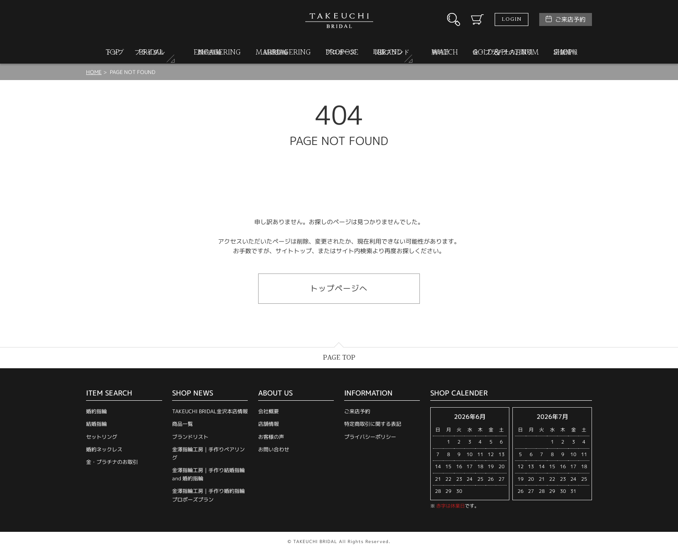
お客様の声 (271, 437)
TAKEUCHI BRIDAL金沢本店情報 (210, 411)
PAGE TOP (339, 357)
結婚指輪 (96, 424)
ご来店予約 (570, 19)
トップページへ (339, 288)
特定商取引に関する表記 (372, 424)
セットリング (101, 437)
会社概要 (268, 411)
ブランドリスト (190, 437)
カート (477, 19)
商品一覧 (182, 424)
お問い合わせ (273, 449)
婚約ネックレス (104, 449)
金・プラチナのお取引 (112, 462)
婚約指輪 (96, 411)
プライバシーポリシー (370, 437)
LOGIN (511, 19)
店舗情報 (268, 424)
